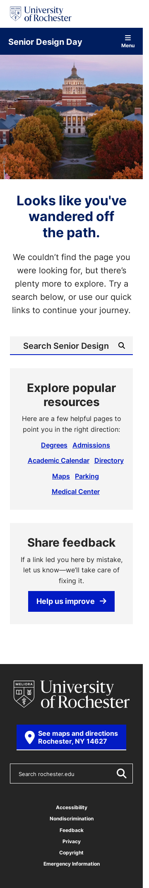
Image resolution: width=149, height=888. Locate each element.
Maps (61, 476)
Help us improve (71, 601)
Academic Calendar (58, 460)
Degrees (54, 445)
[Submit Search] (122, 345)
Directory (109, 460)
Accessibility (71, 807)
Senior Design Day (45, 41)
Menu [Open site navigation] (128, 41)
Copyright (71, 852)
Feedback (72, 830)
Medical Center (76, 491)
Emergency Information (71, 863)
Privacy (71, 841)
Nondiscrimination (72, 818)
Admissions (91, 445)
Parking (87, 476)
